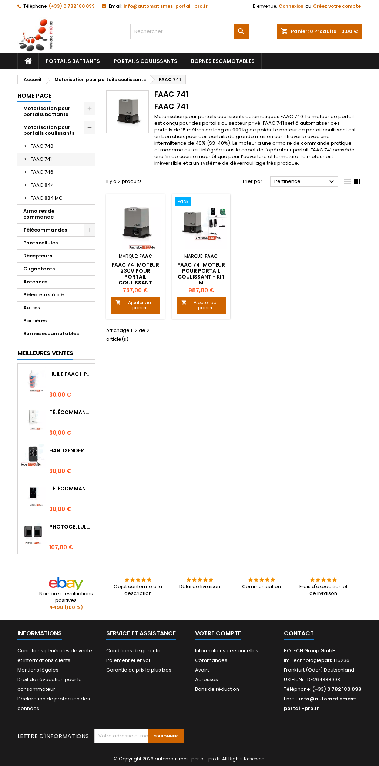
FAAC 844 (42, 185)
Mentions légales (37, 669)
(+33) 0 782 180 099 (72, 6)
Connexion (291, 6)
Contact (299, 633)
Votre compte (218, 633)
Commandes (211, 660)
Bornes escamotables (223, 61)
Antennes (35, 281)
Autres (31, 307)
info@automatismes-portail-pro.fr (166, 6)
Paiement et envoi (128, 660)
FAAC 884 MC (47, 198)
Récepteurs (37, 255)
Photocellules (40, 242)
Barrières (35, 320)
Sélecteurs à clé (43, 294)
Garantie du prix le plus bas (138, 669)
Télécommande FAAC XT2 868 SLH (70, 412)
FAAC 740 (42, 146)
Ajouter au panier (133, 305)
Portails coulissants (145, 61)
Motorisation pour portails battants (46, 111)
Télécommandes (45, 229)
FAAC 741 (41, 159)
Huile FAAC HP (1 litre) (70, 374)
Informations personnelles (226, 650)
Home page (34, 95)
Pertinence (305, 181)
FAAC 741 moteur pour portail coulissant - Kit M (201, 273)
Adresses (206, 679)
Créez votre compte (337, 6)
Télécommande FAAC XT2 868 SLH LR (70, 489)
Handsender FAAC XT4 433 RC (70, 450)
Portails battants (73, 61)
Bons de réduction (217, 689)
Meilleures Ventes (45, 353)
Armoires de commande (38, 213)
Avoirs (202, 669)
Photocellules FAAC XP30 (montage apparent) (70, 527)
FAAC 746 (42, 172)
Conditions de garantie (134, 650)
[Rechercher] (189, 31)
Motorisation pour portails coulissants (48, 130)
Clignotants (39, 268)
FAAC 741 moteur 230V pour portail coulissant (135, 273)
